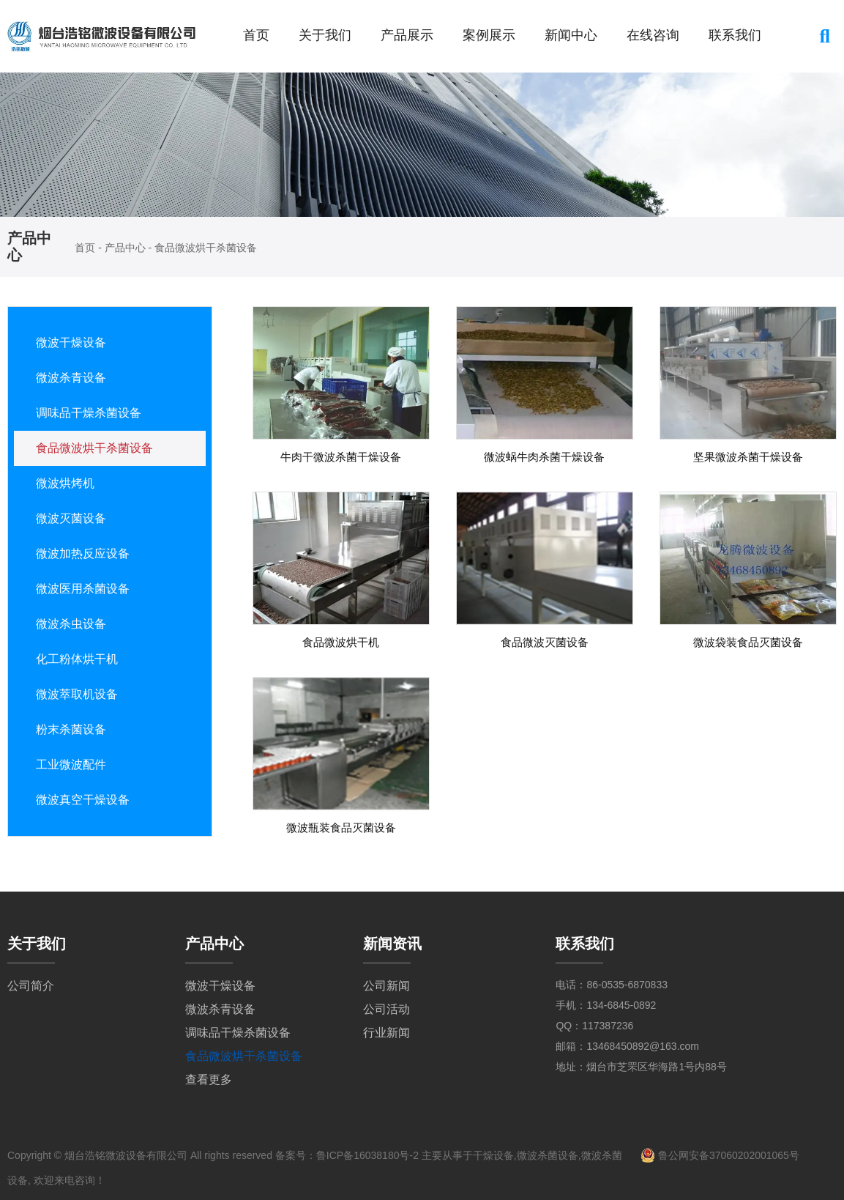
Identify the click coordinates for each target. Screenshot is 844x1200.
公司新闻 (386, 985)
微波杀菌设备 (547, 1155)
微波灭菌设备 (71, 518)
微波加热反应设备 (83, 553)
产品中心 (125, 247)
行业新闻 (386, 1032)
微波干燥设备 (71, 342)
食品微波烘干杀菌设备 (94, 448)
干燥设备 (493, 1155)
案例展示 (489, 35)
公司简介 (30, 985)
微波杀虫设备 (71, 624)
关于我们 (325, 35)
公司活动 (386, 1009)
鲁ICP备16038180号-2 (367, 1155)
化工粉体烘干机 (77, 659)
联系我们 (735, 35)
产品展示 (407, 35)
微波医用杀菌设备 (83, 588)
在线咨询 (653, 35)
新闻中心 (571, 35)
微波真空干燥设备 (83, 799)
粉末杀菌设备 (71, 729)
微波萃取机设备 (77, 694)
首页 (256, 35)
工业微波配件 (71, 764)
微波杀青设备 (71, 377)
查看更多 (208, 1079)
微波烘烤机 (65, 483)
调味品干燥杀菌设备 (88, 413)
